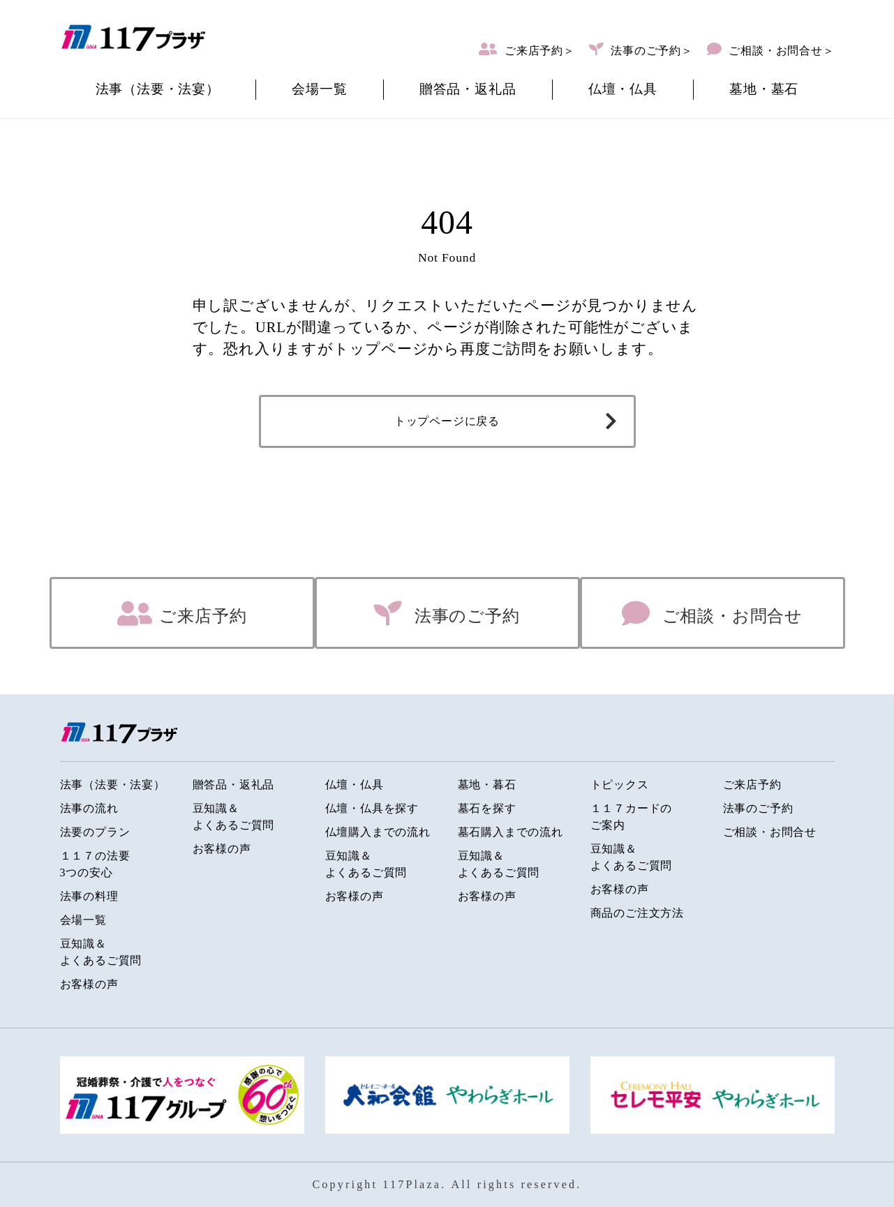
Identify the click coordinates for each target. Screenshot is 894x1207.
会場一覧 (319, 89)
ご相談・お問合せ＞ (780, 51)
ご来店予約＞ (539, 51)
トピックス (619, 784)
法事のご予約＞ (651, 51)
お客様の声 (89, 984)
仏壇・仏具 (622, 89)
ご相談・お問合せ (730, 616)
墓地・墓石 (763, 89)
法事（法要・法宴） (158, 89)
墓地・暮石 (487, 784)
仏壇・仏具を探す (372, 808)
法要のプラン (95, 832)
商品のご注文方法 (637, 913)
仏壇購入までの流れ (378, 832)
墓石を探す (487, 808)
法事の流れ (89, 808)
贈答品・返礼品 (467, 89)
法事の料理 (89, 896)
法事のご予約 (465, 616)
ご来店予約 (202, 616)
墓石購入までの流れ (510, 832)
